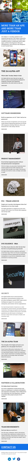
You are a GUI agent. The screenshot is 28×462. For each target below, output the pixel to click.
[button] (1, 1)
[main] (14, 28)
